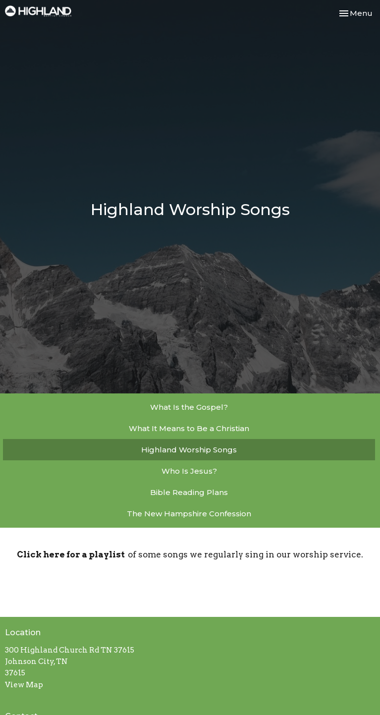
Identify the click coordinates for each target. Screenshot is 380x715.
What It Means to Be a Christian (189, 428)
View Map (24, 684)
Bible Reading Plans (189, 492)
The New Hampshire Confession (189, 513)
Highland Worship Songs (189, 449)
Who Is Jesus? (189, 471)
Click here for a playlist (72, 554)
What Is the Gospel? (189, 407)
